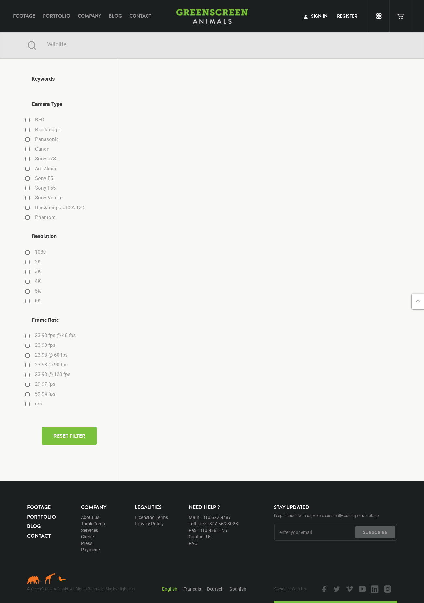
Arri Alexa (45, 168)
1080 (40, 252)
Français (192, 589)
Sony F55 (45, 188)
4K (38, 281)
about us (90, 517)
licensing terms (151, 517)
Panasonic (47, 139)
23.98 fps (45, 345)
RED (39, 120)
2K (38, 262)
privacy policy (149, 524)
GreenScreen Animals (212, 16)
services (89, 530)
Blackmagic (48, 129)
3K (38, 271)
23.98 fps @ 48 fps (55, 335)
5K (38, 291)
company (89, 15)
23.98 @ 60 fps (51, 355)
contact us (200, 537)
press (86, 543)
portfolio (56, 15)
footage (24, 15)
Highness (126, 588)
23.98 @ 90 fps (51, 365)
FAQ (193, 543)
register (347, 16)
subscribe (375, 532)
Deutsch (215, 589)
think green (93, 524)
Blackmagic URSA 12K (59, 207)
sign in (315, 16)
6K (38, 301)
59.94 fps (45, 394)
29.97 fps (45, 384)
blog (115, 15)
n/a (39, 404)
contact (140, 15)
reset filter (69, 435)
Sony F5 (44, 178)
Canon (42, 149)
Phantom (45, 217)
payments (91, 549)
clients (88, 537)
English (169, 589)
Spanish (237, 589)
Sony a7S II (47, 159)
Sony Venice (49, 198)
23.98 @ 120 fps (53, 374)
